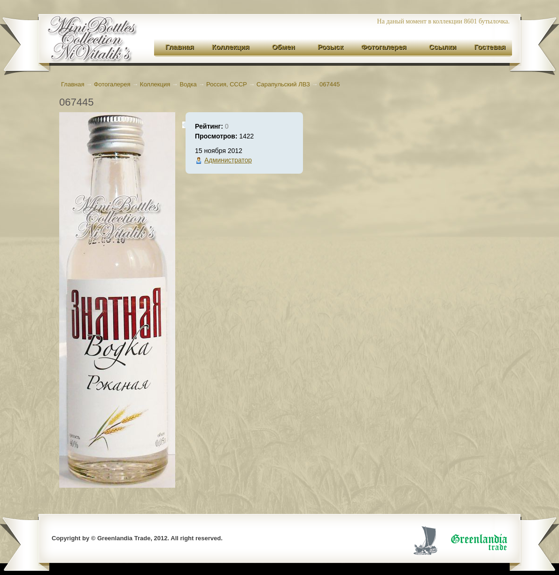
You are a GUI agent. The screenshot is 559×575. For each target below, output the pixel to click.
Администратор (228, 160)
